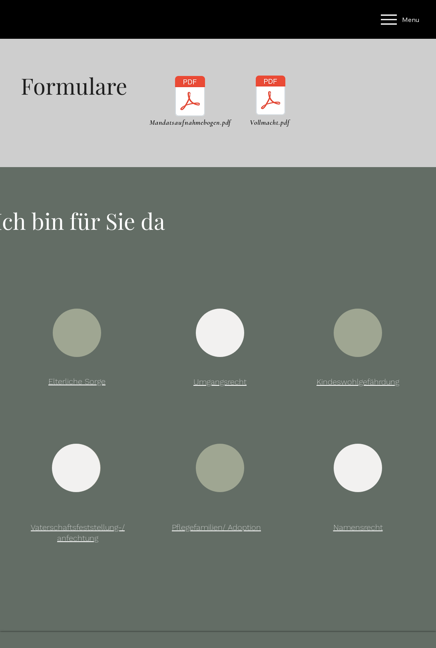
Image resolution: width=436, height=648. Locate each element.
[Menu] (381, 19)
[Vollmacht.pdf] (271, 96)
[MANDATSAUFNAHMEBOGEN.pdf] (190, 97)
